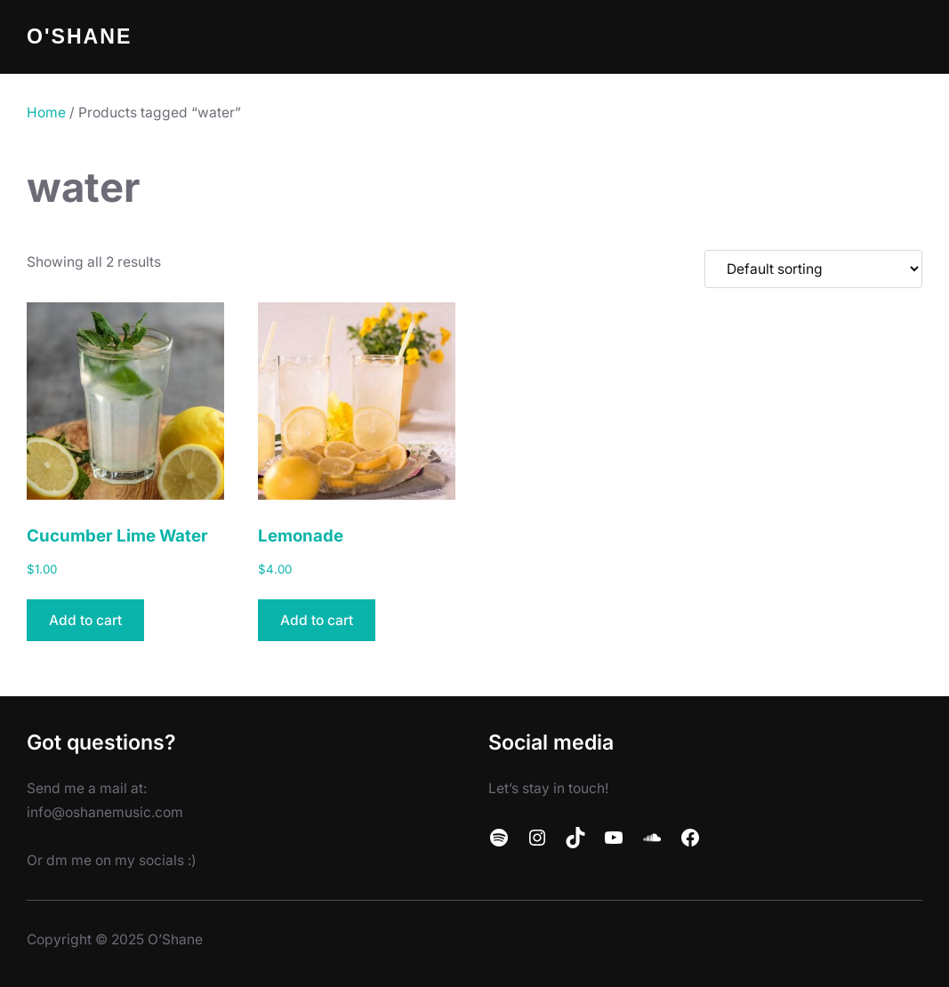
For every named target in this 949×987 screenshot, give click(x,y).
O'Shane (79, 36)
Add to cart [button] (85, 620)
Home (46, 112)
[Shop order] (813, 269)
